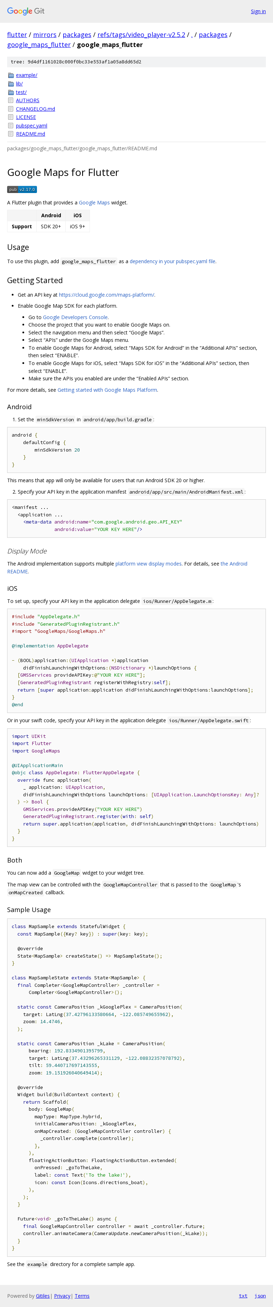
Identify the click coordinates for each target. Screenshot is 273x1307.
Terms (82, 1295)
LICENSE (26, 117)
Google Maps (94, 202)
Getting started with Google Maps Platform (107, 389)
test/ (21, 92)
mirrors (45, 34)
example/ (26, 75)
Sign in (258, 11)
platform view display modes (149, 563)
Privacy (62, 1295)
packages (77, 34)
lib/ (19, 83)
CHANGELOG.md (35, 108)
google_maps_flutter (39, 44)
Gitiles (43, 1295)
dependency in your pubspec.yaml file (172, 261)
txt (243, 1295)
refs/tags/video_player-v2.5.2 (141, 34)
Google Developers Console (75, 317)
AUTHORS (27, 100)
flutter (17, 34)
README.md (30, 133)
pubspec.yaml (31, 125)
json (260, 1295)
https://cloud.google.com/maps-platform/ (106, 294)
